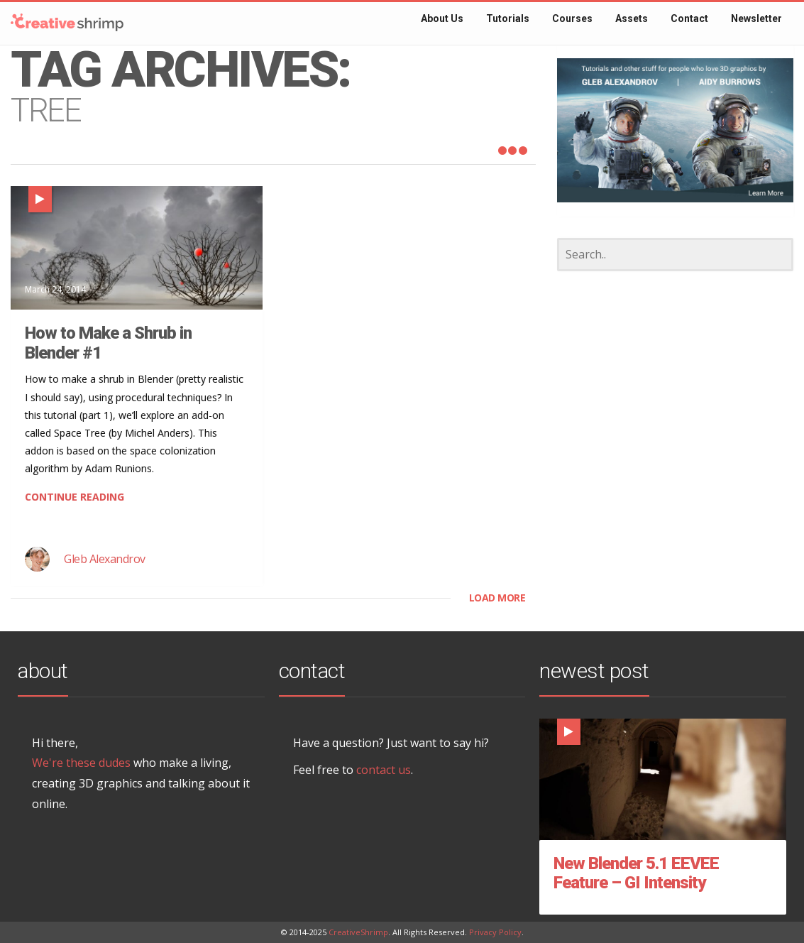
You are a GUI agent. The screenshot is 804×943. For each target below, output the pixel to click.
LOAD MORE (497, 597)
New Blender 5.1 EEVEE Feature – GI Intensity (636, 873)
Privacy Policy (495, 932)
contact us (383, 770)
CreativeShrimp (358, 932)
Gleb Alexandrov (104, 559)
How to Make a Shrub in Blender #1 (108, 343)
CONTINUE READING (74, 496)
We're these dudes (81, 762)
